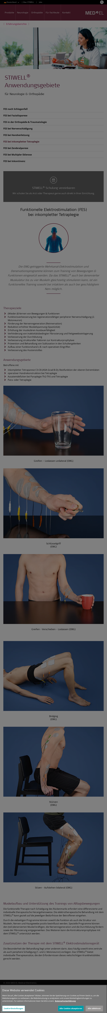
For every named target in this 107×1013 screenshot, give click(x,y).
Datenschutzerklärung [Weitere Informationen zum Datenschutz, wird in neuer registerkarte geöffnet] (65, 1003)
